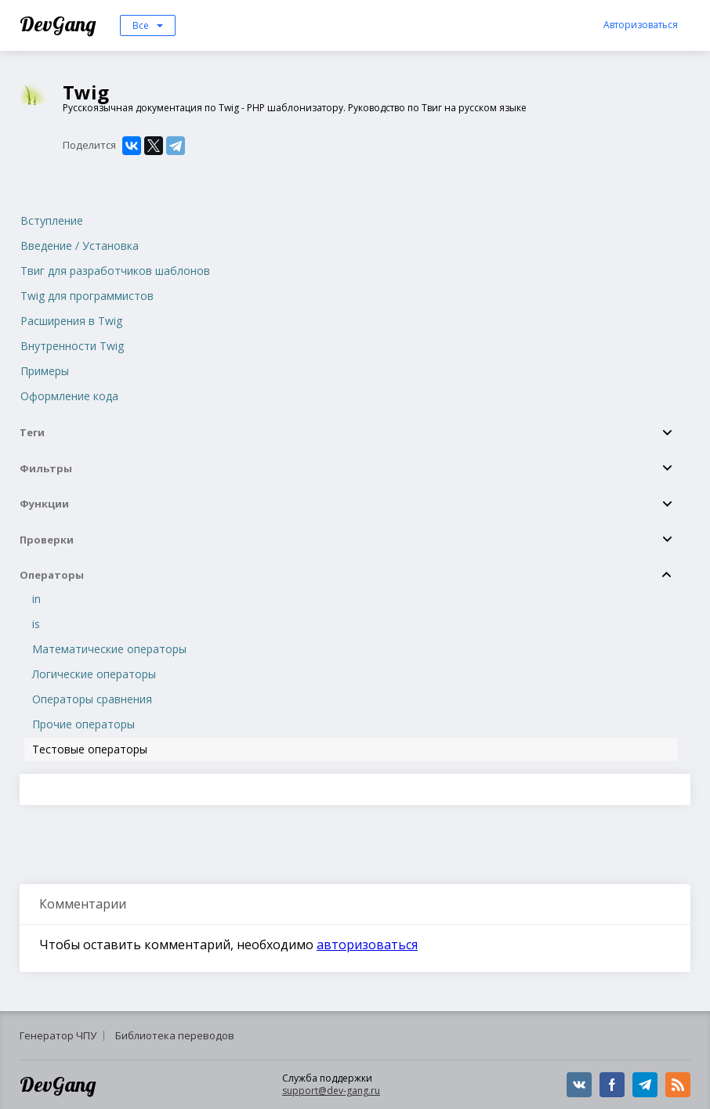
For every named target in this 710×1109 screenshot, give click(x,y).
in (36, 598)
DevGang (60, 24)
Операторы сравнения (92, 699)
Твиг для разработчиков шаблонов (115, 270)
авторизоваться (367, 944)
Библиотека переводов (174, 1035)
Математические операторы (109, 648)
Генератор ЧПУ (58, 1035)
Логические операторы (94, 673)
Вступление (51, 220)
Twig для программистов (87, 295)
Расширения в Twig (71, 320)
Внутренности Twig (72, 345)
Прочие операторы (83, 724)
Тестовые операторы (89, 749)
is (36, 623)
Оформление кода (69, 395)
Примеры (44, 370)
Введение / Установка (79, 245)
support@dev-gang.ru (331, 1090)
